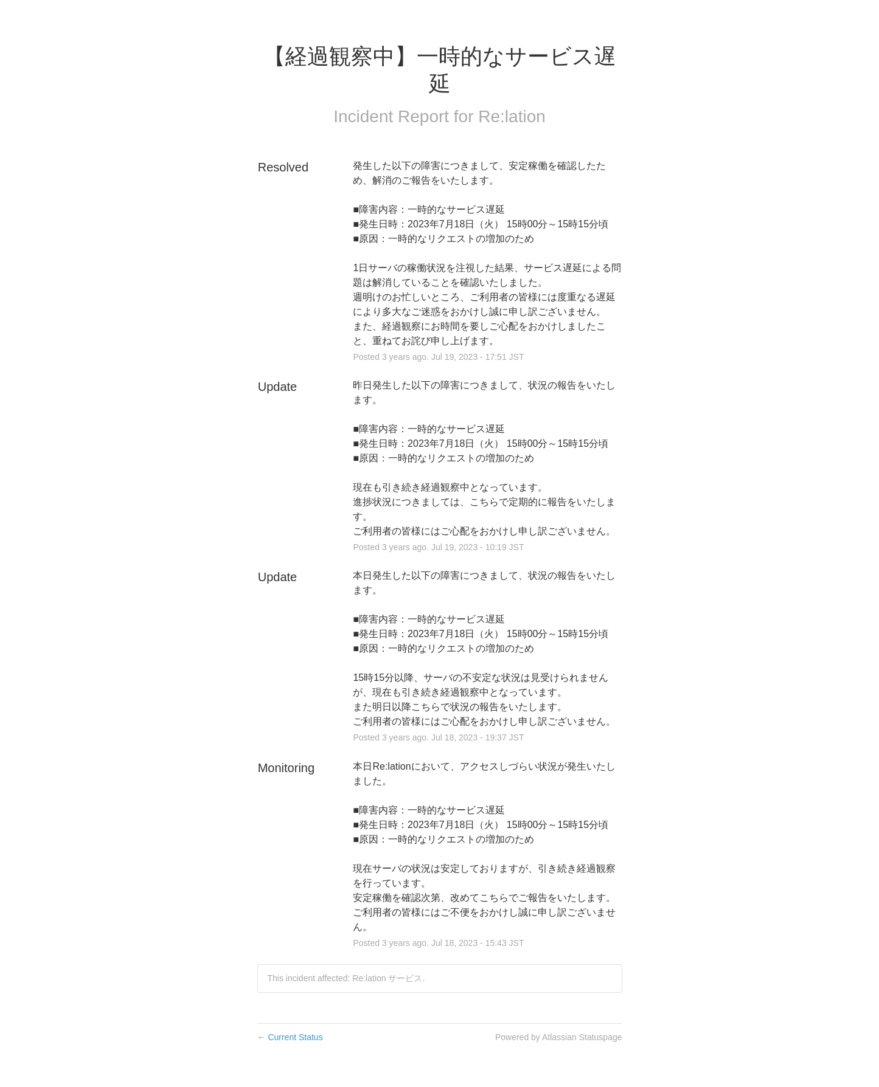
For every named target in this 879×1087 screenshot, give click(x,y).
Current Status (290, 1037)
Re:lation (512, 116)
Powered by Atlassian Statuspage (558, 1037)
